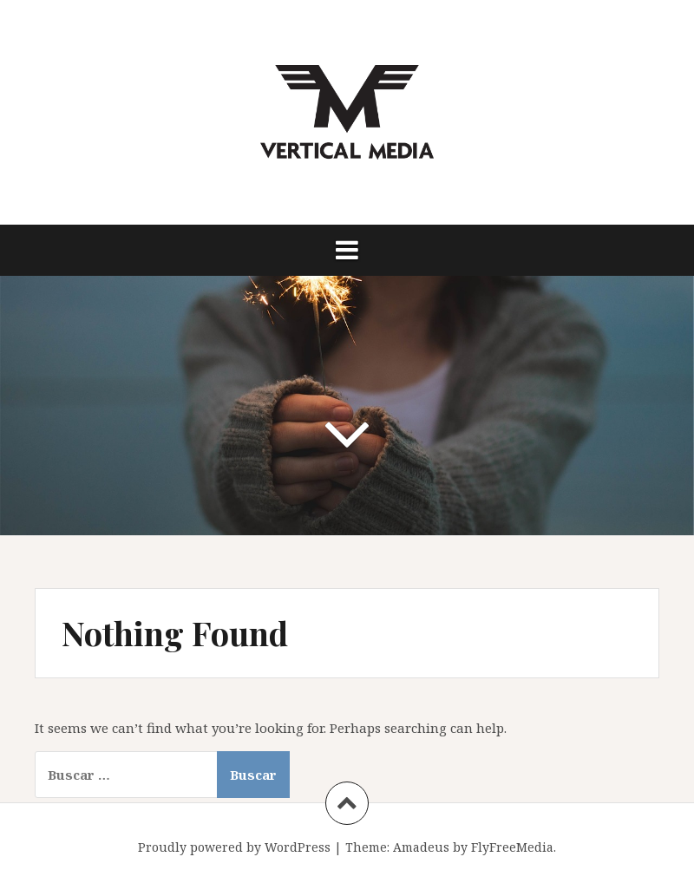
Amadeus (421, 847)
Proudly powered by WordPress (234, 847)
